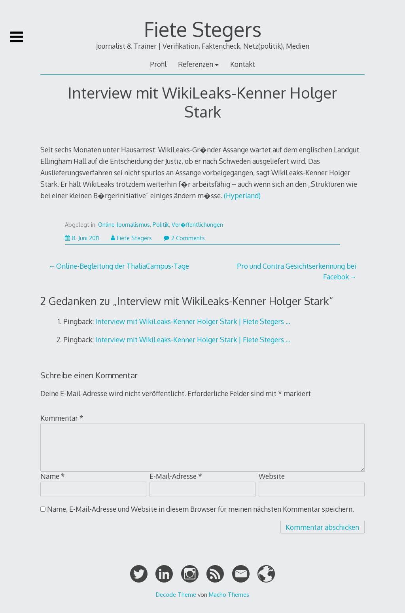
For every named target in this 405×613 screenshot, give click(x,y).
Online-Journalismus (124, 224)
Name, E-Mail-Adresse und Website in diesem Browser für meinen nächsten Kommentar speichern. (200, 509)
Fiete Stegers (202, 29)
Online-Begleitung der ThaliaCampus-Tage (122, 266)
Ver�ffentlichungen (197, 224)
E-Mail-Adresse (176, 476)
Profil (158, 64)
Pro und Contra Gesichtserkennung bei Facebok (296, 271)
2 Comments (184, 238)
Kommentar (61, 418)
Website (272, 476)
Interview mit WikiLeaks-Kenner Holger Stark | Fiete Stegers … (192, 321)
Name (52, 476)
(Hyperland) (242, 195)
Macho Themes (229, 594)
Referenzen (195, 64)
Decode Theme (176, 594)
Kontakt (242, 64)
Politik (161, 224)
